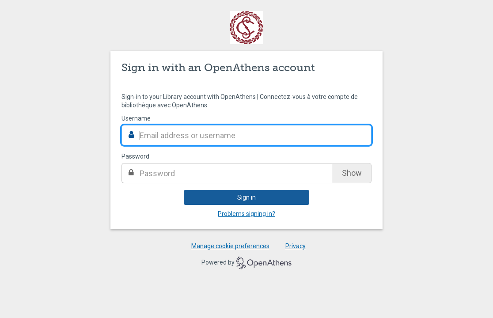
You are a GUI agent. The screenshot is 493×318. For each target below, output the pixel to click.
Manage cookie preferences (230, 246)
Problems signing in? (246, 213)
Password (135, 156)
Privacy (295, 246)
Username (136, 118)
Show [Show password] (352, 173)
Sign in (246, 197)
